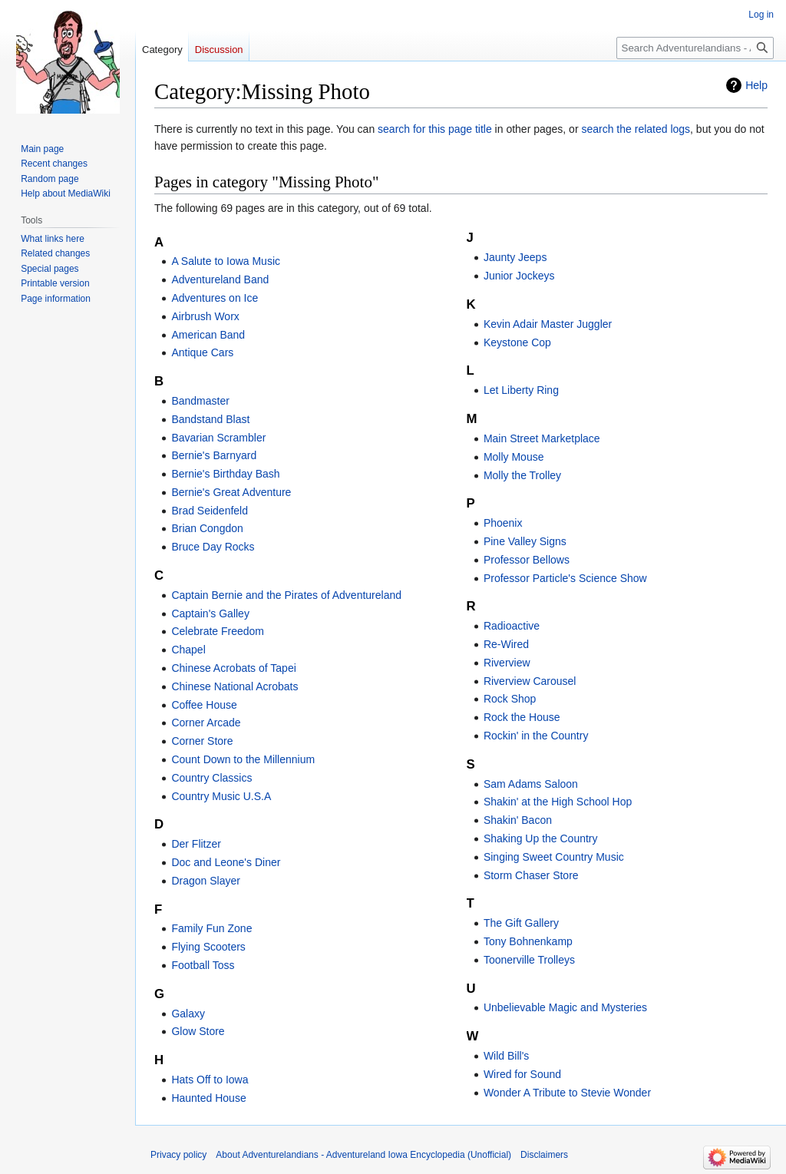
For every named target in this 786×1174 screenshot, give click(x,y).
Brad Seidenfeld (209, 510)
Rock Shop (510, 699)
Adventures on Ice (214, 298)
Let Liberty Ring (521, 390)
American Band (208, 335)
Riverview (507, 662)
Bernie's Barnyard (213, 455)
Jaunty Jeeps (515, 257)
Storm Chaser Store (531, 875)
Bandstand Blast (210, 419)
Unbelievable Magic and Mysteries (565, 1007)
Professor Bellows (527, 560)
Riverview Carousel (530, 681)
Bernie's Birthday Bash (225, 474)
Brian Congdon (207, 528)
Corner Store (202, 741)
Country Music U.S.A (221, 796)
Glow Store (197, 1031)
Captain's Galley (210, 613)
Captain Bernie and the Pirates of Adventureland (286, 595)
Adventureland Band (220, 279)
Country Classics (211, 778)
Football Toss (202, 965)
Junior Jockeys (519, 276)
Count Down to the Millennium (243, 759)
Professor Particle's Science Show (565, 578)
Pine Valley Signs (525, 541)
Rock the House (522, 717)
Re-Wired (506, 644)
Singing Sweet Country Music (554, 857)
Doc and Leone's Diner (225, 862)
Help (756, 85)
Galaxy (188, 1013)
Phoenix (503, 523)
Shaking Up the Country (541, 838)
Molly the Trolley (522, 475)
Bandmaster (200, 401)
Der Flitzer (196, 844)
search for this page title (435, 129)
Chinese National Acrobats (234, 686)
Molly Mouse (514, 457)
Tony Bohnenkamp (528, 941)
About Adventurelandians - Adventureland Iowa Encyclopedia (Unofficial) (363, 1154)
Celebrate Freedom (217, 631)
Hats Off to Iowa (209, 1079)
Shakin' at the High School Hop (558, 801)
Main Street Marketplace (542, 438)
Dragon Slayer (205, 881)
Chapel (188, 649)
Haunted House (208, 1098)
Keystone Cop (517, 342)
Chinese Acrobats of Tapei (233, 668)
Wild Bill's (506, 1056)
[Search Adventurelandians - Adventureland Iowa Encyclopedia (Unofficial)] (695, 48)
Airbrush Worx (205, 316)
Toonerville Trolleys (529, 960)
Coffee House (203, 705)
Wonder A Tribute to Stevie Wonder (567, 1092)
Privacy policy (178, 1154)
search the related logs (635, 129)
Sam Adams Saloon (531, 784)
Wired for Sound (522, 1074)
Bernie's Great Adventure (231, 492)
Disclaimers (544, 1154)
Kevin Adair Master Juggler (548, 324)
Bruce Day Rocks (212, 547)
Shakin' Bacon (518, 820)
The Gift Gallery (521, 923)
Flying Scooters (208, 947)
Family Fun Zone (211, 928)
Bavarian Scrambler (218, 438)
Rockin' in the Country (536, 735)
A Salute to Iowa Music (225, 261)
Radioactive (512, 626)
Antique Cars (202, 352)
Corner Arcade (205, 722)
